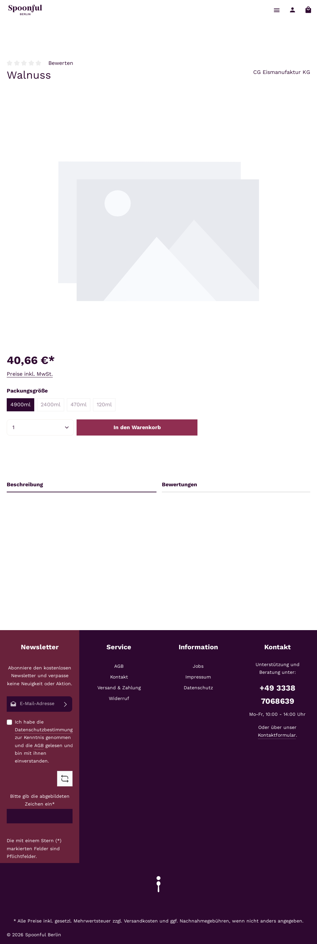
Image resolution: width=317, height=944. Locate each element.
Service (118, 647)
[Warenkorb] (308, 10)
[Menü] (276, 10)
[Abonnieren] (65, 704)
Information (198, 647)
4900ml (20, 404)
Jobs (198, 666)
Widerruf (119, 698)
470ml (80, 406)
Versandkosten (141, 921)
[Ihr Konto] (292, 10)
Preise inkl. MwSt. (30, 374)
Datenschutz (198, 687)
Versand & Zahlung (119, 687)
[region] (158, 230)
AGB (39, 745)
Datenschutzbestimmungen (46, 729)
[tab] (81, 484)
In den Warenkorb (137, 427)
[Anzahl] (40, 427)
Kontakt (119, 677)
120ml (106, 406)
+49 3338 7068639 (278, 694)
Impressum (198, 677)
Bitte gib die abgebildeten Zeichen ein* (40, 800)
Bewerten (60, 63)
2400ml (52, 406)
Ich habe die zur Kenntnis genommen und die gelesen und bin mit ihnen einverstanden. (46, 741)
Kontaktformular (277, 735)
